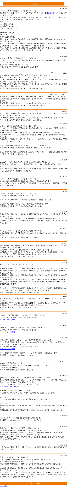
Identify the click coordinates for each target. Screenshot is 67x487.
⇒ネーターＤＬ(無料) (7, 349)
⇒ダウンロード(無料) (7, 320)
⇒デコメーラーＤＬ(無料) (9, 386)
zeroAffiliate (4, 486)
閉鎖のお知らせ (51, 13)
